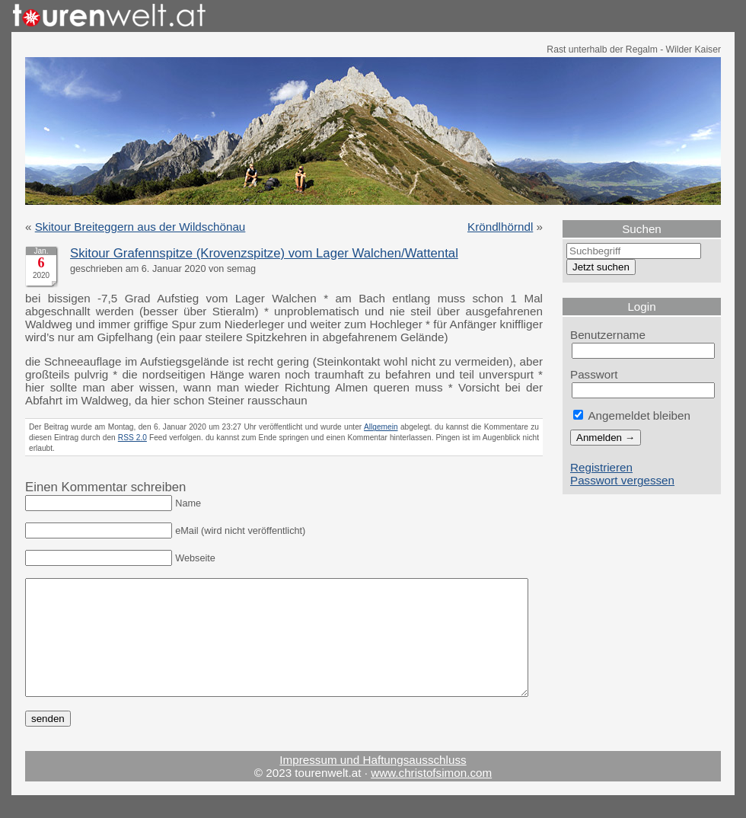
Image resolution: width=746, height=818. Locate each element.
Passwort (594, 374)
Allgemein (381, 427)
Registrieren (601, 467)
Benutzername (608, 334)
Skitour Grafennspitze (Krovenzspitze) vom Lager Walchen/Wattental (264, 253)
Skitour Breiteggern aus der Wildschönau (140, 226)
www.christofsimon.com (431, 795)
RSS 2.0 (132, 437)
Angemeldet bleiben (631, 415)
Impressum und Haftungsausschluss (372, 782)
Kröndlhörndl (500, 226)
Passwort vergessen (622, 480)
